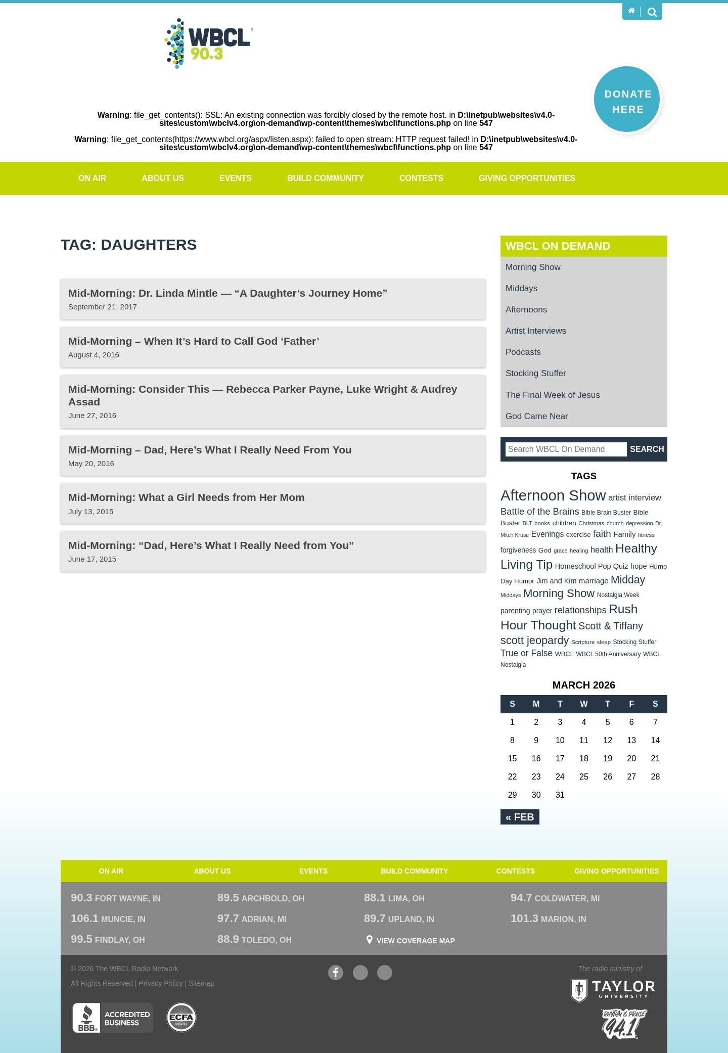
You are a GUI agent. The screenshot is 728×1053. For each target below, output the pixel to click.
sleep (604, 642)
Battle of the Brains (539, 511)
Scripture (583, 641)
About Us (163, 178)
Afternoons (526, 309)
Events (235, 178)
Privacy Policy (161, 983)
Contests (421, 178)
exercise (578, 534)
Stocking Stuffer (536, 373)
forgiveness (518, 550)
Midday (628, 579)
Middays (521, 288)
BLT (527, 523)
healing (579, 550)
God (545, 550)
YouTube (360, 974)
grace (560, 550)
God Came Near (537, 416)
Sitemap (201, 983)
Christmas (591, 523)
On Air (92, 178)
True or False (526, 653)
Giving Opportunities (527, 178)
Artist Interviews (536, 331)
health (601, 549)
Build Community (325, 178)
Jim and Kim (556, 581)
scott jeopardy (534, 640)
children (564, 523)
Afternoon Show (553, 495)
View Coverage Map (416, 940)
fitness (646, 535)
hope (638, 566)
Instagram (384, 974)
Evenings (547, 534)
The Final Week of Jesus (553, 395)
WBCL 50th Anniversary (608, 654)
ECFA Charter (182, 1017)
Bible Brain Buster (606, 512)
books (542, 523)
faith (602, 533)
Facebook (335, 974)
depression (639, 523)
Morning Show (533, 267)
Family (624, 534)
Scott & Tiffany (610, 625)
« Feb (520, 816)
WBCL (564, 654)
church (615, 523)
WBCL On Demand (558, 246)
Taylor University (631, 978)
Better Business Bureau (112, 1017)
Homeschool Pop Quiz (591, 566)
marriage (594, 581)
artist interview (634, 497)
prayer (542, 611)
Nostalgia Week (618, 595)
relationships (581, 610)
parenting (515, 611)
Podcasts (523, 352)
